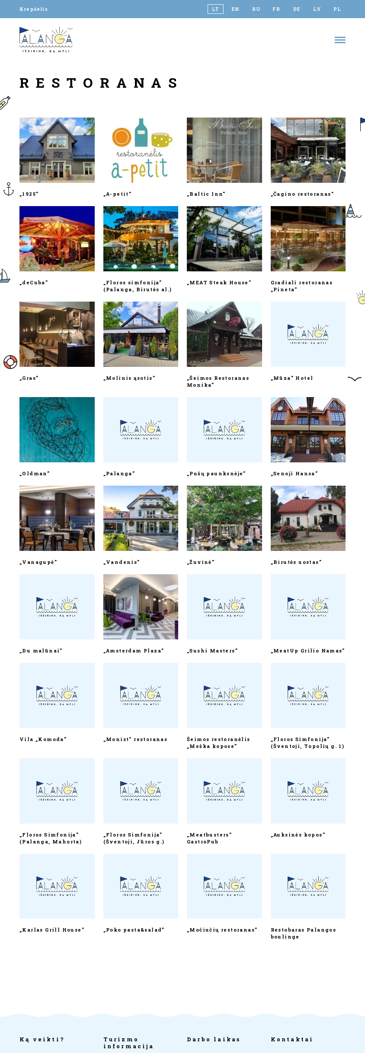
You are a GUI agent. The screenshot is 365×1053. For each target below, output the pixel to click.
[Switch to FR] (276, 9)
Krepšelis (33, 9)
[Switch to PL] (337, 9)
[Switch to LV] (317, 9)
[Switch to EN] (235, 9)
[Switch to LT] (215, 9)
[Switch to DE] (296, 9)
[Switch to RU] (256, 9)
